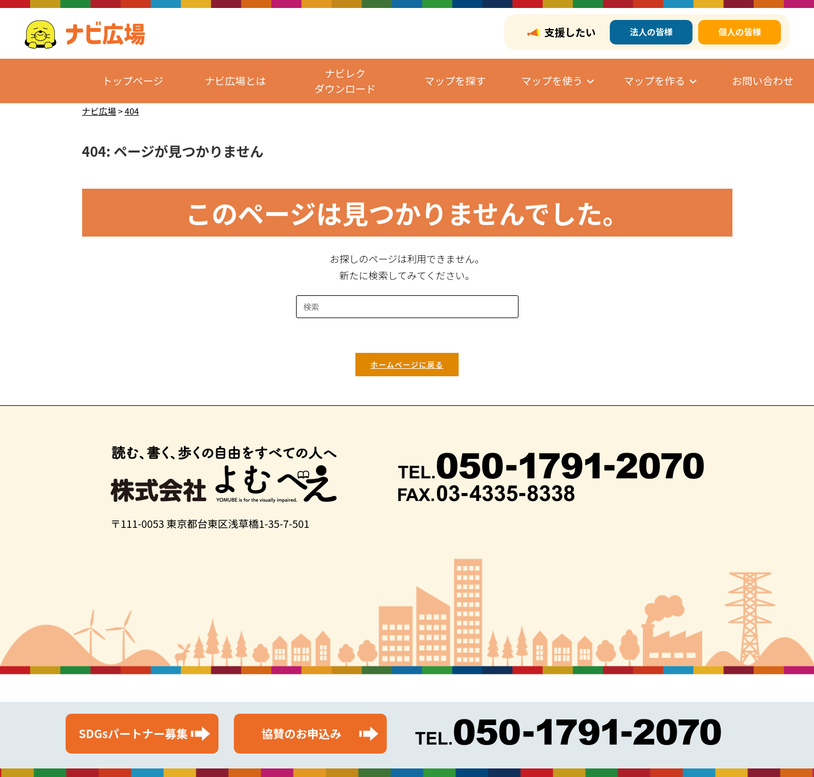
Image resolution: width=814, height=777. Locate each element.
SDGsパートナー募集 (133, 733)
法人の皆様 (651, 32)
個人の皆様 (739, 32)
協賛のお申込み (302, 733)
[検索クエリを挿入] (407, 306)
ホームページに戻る (406, 364)
